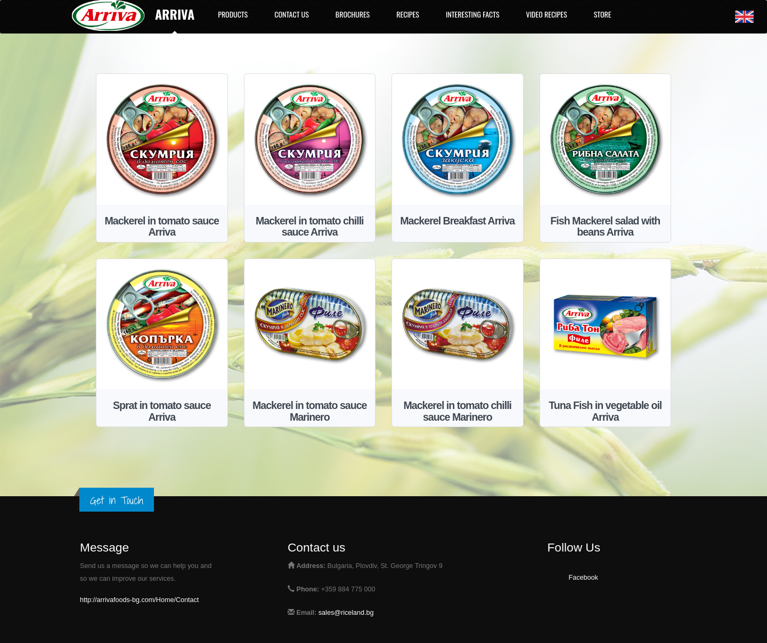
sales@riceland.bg (346, 612)
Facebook (583, 577)
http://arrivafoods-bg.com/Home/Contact (139, 600)
